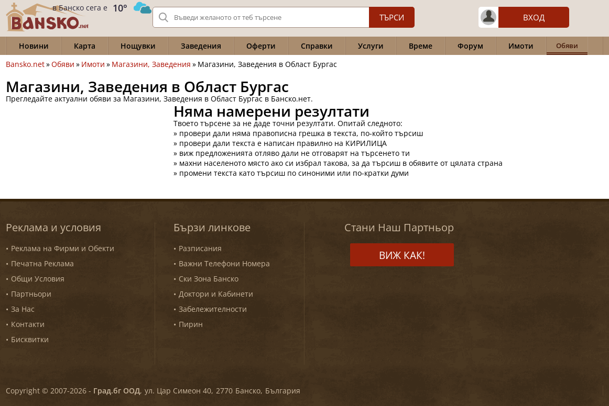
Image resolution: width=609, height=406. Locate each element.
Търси (391, 17)
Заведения (201, 46)
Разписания (200, 248)
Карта (84, 46)
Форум (470, 46)
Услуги (371, 46)
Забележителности (213, 309)
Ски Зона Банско (208, 279)
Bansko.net (25, 64)
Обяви (62, 64)
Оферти (261, 46)
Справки (317, 46)
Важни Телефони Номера (224, 263)
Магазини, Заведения (151, 64)
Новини (34, 46)
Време (420, 46)
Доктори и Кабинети (216, 294)
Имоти (521, 46)
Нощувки (138, 46)
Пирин (191, 324)
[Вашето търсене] (284, 17)
